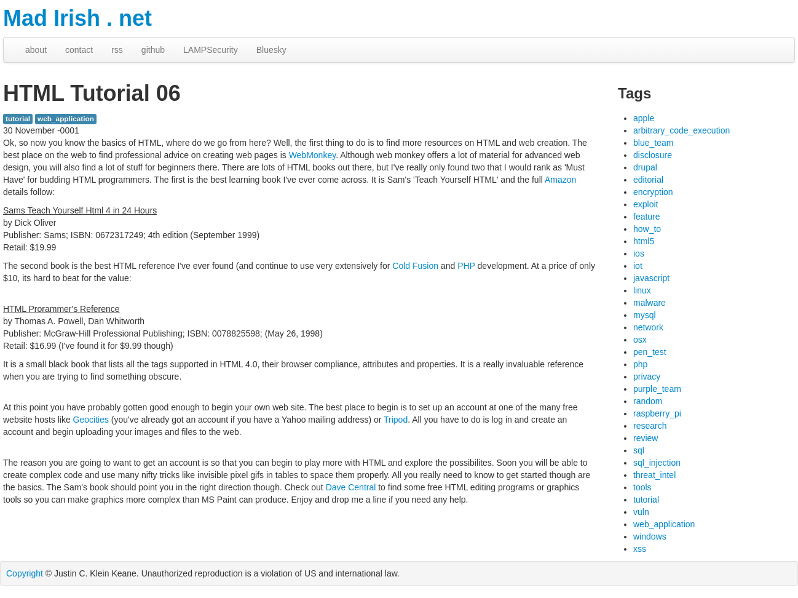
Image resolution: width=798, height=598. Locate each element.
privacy (646, 376)
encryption (653, 192)
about (36, 50)
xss (639, 549)
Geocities (91, 420)
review (645, 438)
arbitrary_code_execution (681, 130)
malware (649, 303)
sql (638, 450)
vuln (641, 512)
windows (649, 536)
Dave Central (351, 487)
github (153, 50)
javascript (651, 278)
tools (642, 487)
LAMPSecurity (210, 50)
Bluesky (271, 50)
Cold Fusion (415, 266)
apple (643, 118)
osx (640, 340)
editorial (648, 180)
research (649, 426)
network (648, 327)
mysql (644, 315)
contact (79, 50)
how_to (647, 229)
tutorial (18, 118)
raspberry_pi (657, 413)
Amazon (560, 180)
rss (117, 50)
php (640, 364)
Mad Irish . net (77, 18)
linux (642, 290)
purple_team (657, 389)
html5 (643, 241)
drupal (645, 167)
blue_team (653, 143)
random (647, 401)
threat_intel (654, 475)
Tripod (396, 420)
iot (637, 266)
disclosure (652, 155)
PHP (466, 266)
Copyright (24, 573)
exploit (645, 204)
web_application (66, 118)
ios (638, 253)
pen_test (649, 352)
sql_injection (657, 463)
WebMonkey (312, 155)
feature (646, 216)
